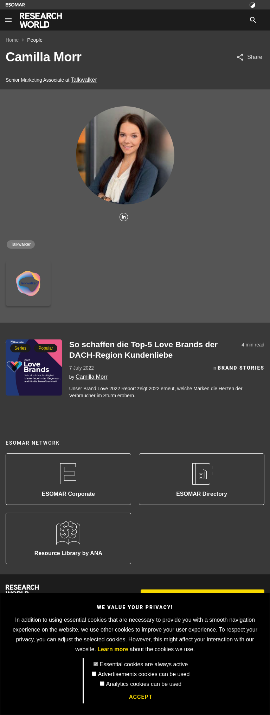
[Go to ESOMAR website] (15, 5)
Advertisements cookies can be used (144, 674)
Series (20, 348)
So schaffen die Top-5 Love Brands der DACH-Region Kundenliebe (143, 349)
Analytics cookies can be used (143, 684)
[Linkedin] (124, 217)
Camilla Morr (92, 377)
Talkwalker (84, 80)
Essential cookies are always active (144, 664)
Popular (45, 348)
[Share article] (249, 57)
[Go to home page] (41, 20)
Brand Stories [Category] (241, 368)
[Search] (253, 20)
